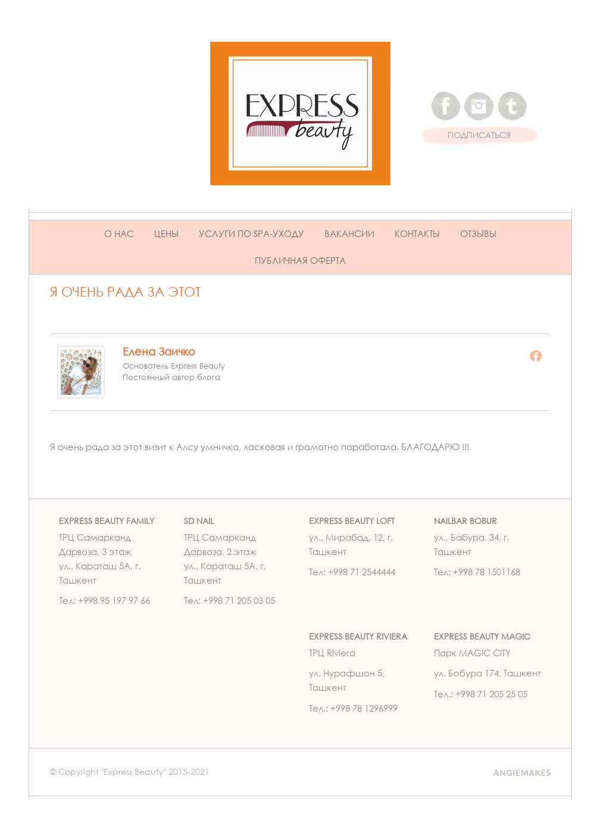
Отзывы (478, 233)
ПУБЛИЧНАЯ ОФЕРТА (300, 260)
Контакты (417, 233)
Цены (166, 233)
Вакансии (349, 233)
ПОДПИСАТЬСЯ (479, 135)
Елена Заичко (159, 351)
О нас (119, 233)
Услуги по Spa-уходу (251, 233)
